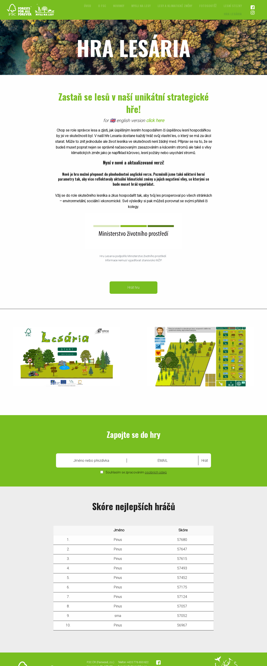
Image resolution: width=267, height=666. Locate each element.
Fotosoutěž (208, 5)
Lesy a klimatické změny (175, 5)
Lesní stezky (233, 5)
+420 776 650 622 (138, 662)
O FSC (102, 5)
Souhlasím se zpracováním (133, 472)
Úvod (87, 5)
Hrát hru (133, 287)
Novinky (118, 5)
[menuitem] (87, 6)
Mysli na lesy (141, 5)
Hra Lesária (233, 13)
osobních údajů (156, 472)
